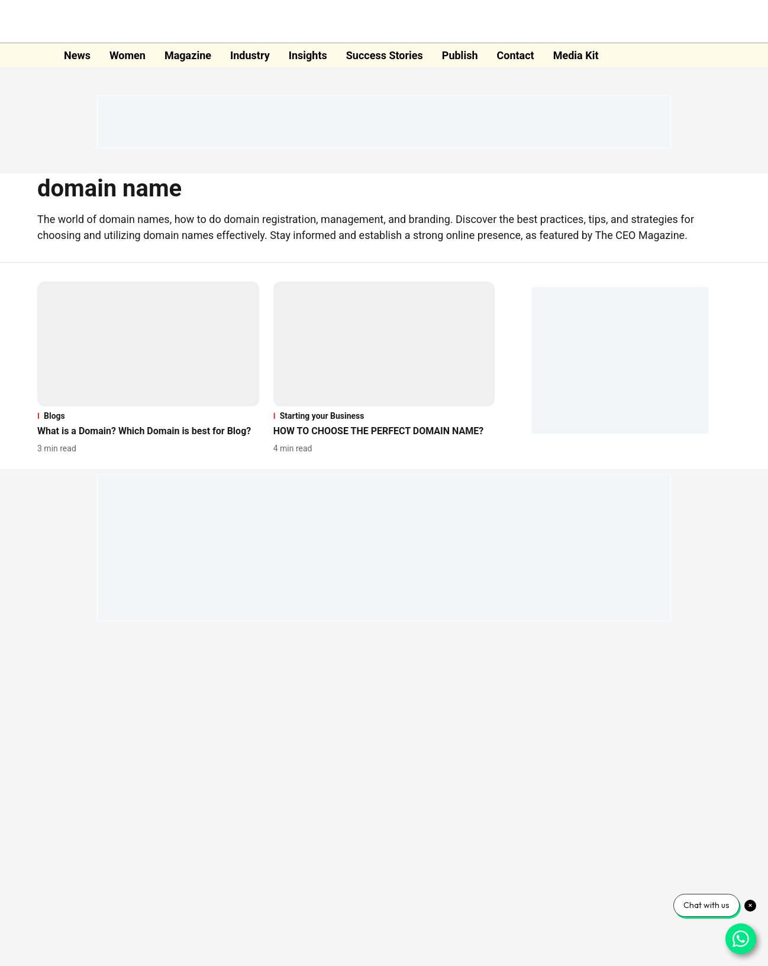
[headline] (148, 431)
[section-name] (148, 416)
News (77, 55)
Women (127, 55)
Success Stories (384, 55)
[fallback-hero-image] (148, 344)
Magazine (187, 55)
